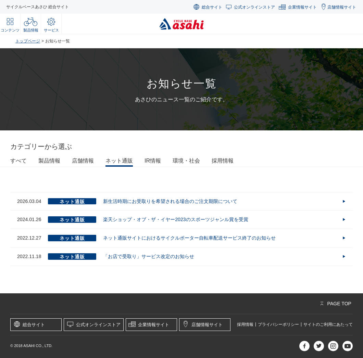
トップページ (27, 41)
